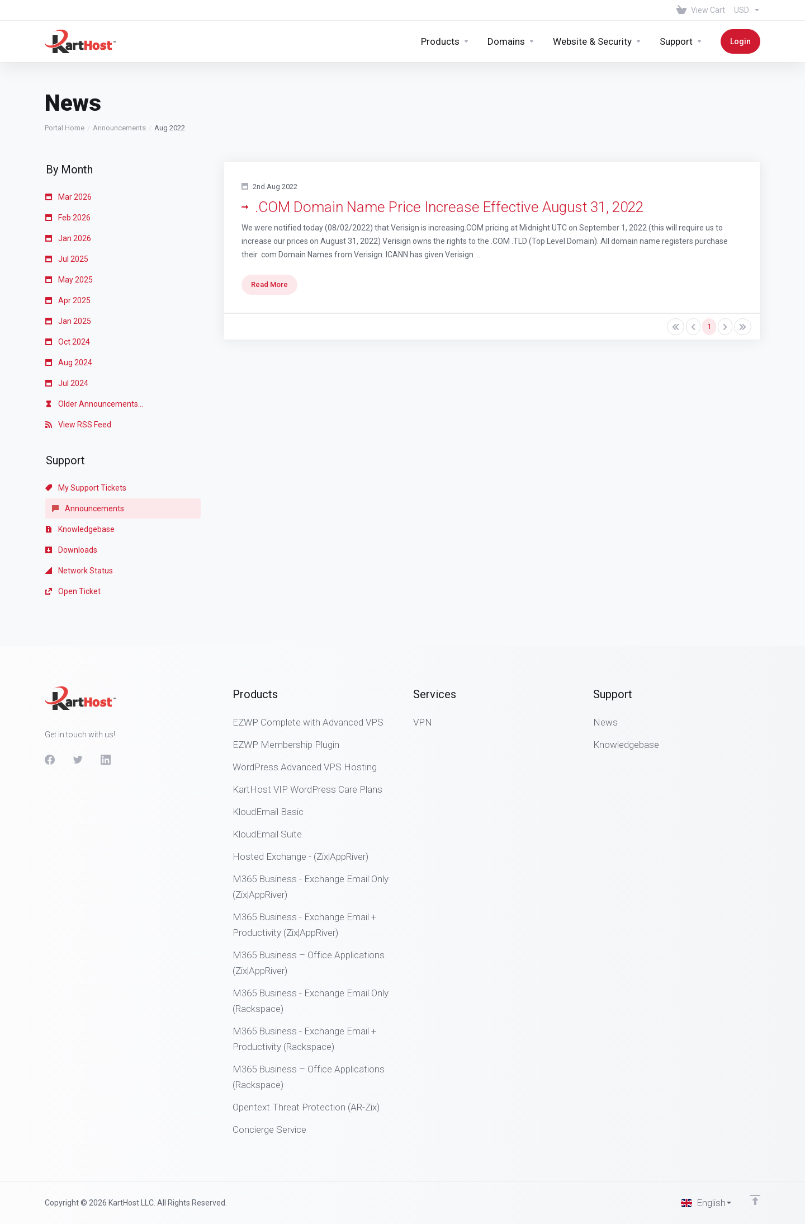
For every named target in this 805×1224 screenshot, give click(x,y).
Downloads (71, 549)
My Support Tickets (85, 487)
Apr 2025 (68, 300)
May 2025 (69, 279)
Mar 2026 (68, 196)
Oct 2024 (67, 341)
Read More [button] (269, 284)
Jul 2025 (66, 259)
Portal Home (64, 128)
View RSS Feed (78, 424)
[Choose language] (706, 1202)
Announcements (119, 128)
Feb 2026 (68, 217)
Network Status (79, 570)
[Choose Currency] (745, 10)
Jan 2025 (68, 321)
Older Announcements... (94, 403)
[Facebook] (50, 759)
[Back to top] (755, 1199)
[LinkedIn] (106, 759)
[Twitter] (78, 759)
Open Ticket (73, 591)
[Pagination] (675, 326)
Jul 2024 (66, 383)
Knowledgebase (80, 529)
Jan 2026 (68, 238)
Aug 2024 (68, 362)
